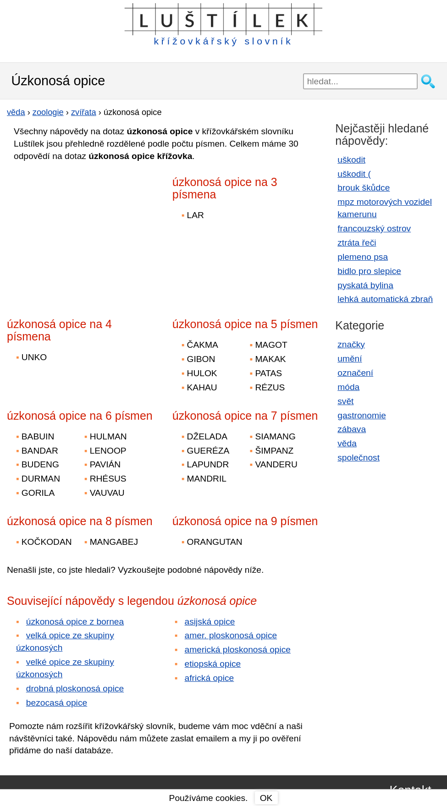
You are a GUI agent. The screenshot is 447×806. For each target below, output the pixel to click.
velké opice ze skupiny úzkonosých (65, 668)
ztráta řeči (356, 242)
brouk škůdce (363, 187)
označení (355, 373)
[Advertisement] (87, 233)
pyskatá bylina (365, 285)
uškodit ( (354, 174)
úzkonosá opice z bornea (75, 621)
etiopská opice (213, 664)
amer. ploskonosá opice (231, 635)
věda (347, 443)
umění (349, 358)
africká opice (209, 678)
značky (351, 344)
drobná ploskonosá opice (75, 688)
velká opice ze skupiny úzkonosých (65, 641)
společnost (358, 457)
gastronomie (361, 415)
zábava (351, 429)
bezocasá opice (56, 702)
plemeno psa (362, 257)
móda (348, 387)
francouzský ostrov (374, 228)
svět (345, 401)
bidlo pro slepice (369, 271)
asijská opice (210, 621)
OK (266, 798)
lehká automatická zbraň (385, 299)
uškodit (351, 159)
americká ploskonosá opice (238, 649)
